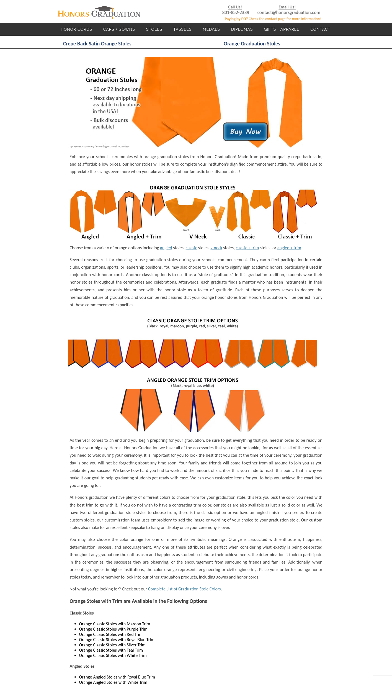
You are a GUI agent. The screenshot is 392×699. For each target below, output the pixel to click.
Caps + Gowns (119, 29)
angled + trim (289, 247)
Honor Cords (76, 29)
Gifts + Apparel (281, 29)
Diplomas (242, 29)
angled (166, 247)
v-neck (216, 247)
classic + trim (247, 247)
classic (191, 247)
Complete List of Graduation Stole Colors (184, 589)
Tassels (182, 29)
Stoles (154, 29)
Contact (320, 29)
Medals (211, 29)
